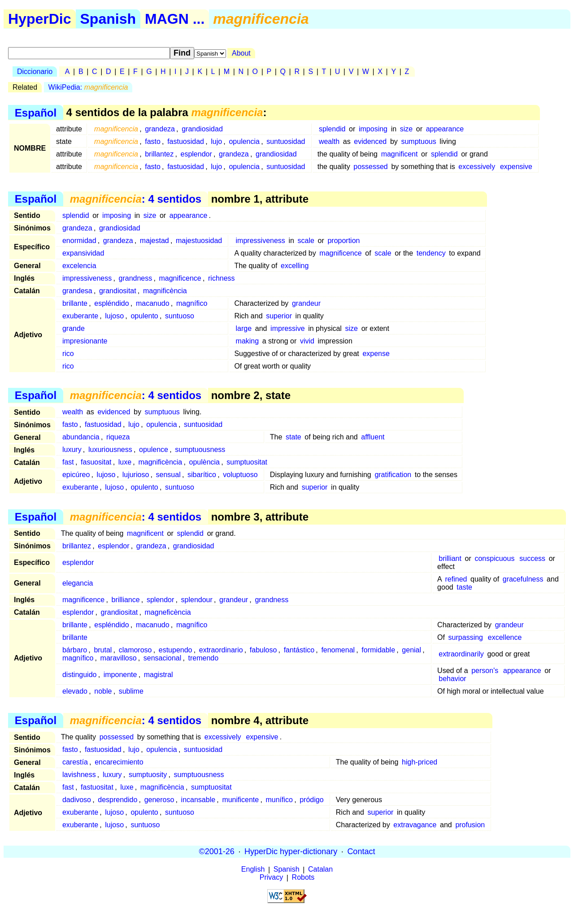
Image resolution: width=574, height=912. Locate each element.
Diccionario (34, 71)
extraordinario (221, 650)
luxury (72, 449)
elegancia (77, 583)
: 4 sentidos (135, 199)
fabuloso (263, 650)
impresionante (85, 341)
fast (68, 462)
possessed (370, 166)
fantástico (299, 650)
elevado (74, 691)
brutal (103, 650)
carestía (75, 762)
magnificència (165, 291)
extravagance (414, 825)
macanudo (153, 303)
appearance (445, 129)
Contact (361, 851)
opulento (144, 316)
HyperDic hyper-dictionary (290, 851)
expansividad (83, 253)
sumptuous (418, 141)
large (244, 328)
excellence (505, 637)
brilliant (450, 558)
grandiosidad (202, 129)
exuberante (80, 316)
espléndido (111, 303)
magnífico (191, 303)
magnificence (340, 253)
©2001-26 (217, 851)
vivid (307, 341)
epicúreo (76, 474)
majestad (154, 240)
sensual (168, 474)
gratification (392, 474)
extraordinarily (461, 654)
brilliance (126, 600)
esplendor (196, 154)
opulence (153, 449)
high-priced (419, 762)
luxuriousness (110, 449)
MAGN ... (174, 19)
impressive (287, 328)
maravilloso (118, 658)
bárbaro (74, 650)
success (532, 558)
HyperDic (39, 19)
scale (306, 240)
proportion (343, 240)
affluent (372, 437)
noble (103, 691)
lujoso (114, 316)
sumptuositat (246, 462)
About (241, 53)
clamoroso (135, 650)
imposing (373, 129)
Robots (303, 878)
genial (411, 650)
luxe (124, 462)
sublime (131, 691)
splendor (160, 600)
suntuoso (179, 316)
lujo (216, 141)
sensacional (163, 658)
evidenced (370, 141)
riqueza (118, 437)
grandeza (160, 129)
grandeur (306, 303)
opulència (204, 462)
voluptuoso (240, 474)
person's (484, 670)
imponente (120, 674)
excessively (476, 166)
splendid (332, 129)
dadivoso (76, 799)
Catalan (320, 869)
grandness (135, 278)
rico (68, 353)
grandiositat (117, 291)
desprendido (117, 799)
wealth (329, 141)
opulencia (244, 141)
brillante (74, 303)
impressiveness (260, 240)
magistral (158, 674)
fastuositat (97, 787)
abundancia (81, 437)
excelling (295, 265)
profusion (470, 825)
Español (36, 112)
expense (376, 353)
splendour (197, 600)
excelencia (79, 265)
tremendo (203, 658)
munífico (278, 799)
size (406, 129)
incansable (198, 799)
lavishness (79, 774)
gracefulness (523, 579)
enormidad (79, 240)
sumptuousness (200, 449)
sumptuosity (148, 774)
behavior (452, 678)
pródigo (311, 799)
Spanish (108, 19)
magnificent (399, 154)
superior (279, 316)
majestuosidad (199, 240)
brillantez (159, 154)
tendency (431, 253)
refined (456, 579)
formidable (378, 650)
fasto (153, 141)
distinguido (79, 674)
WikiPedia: (88, 87)
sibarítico (201, 474)
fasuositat (96, 462)
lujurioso (135, 474)
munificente (240, 799)
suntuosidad (285, 141)
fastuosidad (185, 141)
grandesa (77, 291)
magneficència (168, 612)
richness (221, 278)
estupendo (175, 650)
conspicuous (494, 558)
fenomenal (338, 650)
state (293, 437)
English (253, 869)
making (247, 341)
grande (73, 328)
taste (464, 587)
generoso (159, 799)
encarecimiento (119, 762)
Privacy (271, 878)
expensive (516, 166)
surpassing (465, 637)
